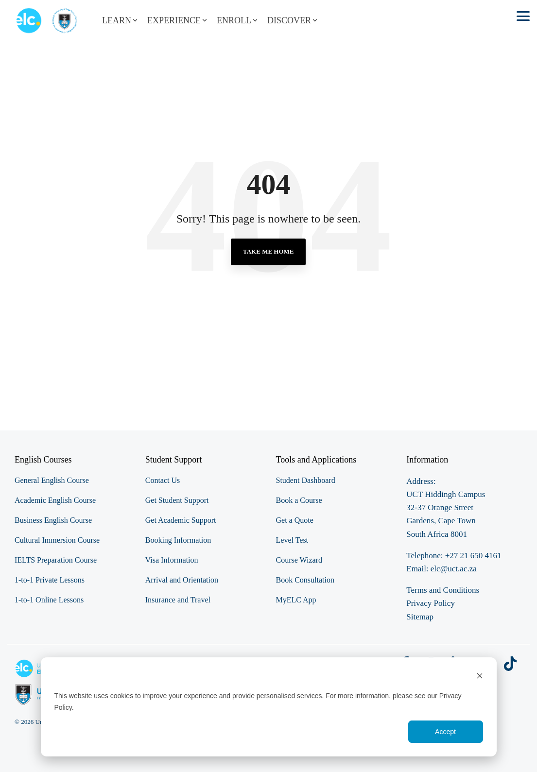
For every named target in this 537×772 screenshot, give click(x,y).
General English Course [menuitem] (52, 480)
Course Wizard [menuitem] (299, 560)
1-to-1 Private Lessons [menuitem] (50, 580)
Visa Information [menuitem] (171, 560)
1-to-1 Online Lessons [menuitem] (49, 600)
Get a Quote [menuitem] (294, 520)
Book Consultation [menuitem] (305, 580)
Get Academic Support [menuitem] (180, 520)
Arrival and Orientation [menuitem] (181, 580)
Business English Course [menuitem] (53, 520)
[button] (523, 15)
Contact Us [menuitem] (162, 480)
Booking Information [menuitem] (178, 540)
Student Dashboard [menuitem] (305, 480)
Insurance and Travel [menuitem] (177, 600)
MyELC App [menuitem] (296, 600)
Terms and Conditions (442, 590)
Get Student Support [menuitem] (177, 500)
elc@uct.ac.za (454, 568)
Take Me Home (268, 251)
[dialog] (269, 706)
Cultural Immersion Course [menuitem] (57, 540)
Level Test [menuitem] (292, 540)
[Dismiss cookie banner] (479, 677)
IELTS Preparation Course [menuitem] (56, 560)
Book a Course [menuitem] (299, 500)
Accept (445, 732)
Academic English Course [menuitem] (55, 500)
